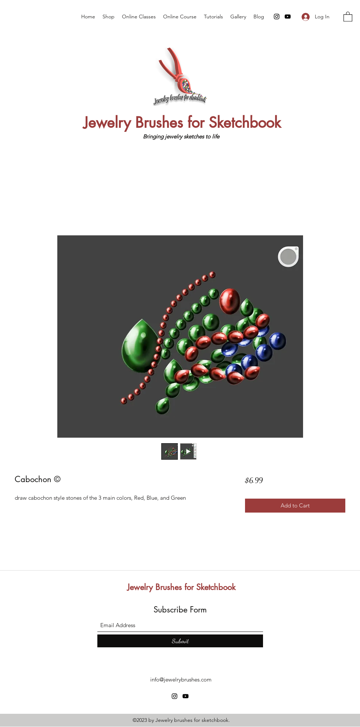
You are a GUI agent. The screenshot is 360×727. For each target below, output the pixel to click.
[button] (347, 16)
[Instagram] (276, 16)
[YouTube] (287, 16)
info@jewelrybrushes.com (181, 679)
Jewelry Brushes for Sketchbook (182, 122)
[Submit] (180, 640)
